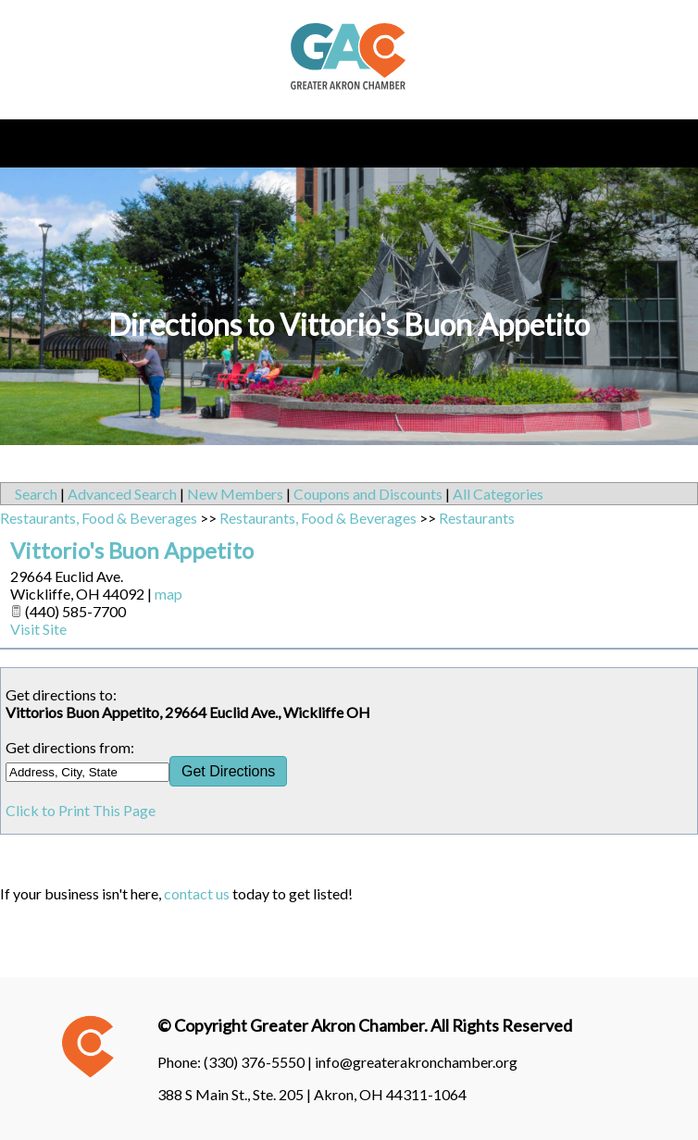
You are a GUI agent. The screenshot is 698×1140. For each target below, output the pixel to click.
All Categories (498, 493)
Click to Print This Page (81, 810)
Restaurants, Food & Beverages (98, 518)
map (168, 593)
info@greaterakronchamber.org (416, 1062)
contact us (197, 893)
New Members (235, 493)
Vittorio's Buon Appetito (132, 550)
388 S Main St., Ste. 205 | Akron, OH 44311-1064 (312, 1094)
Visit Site (38, 629)
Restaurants (477, 518)
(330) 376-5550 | (259, 1062)
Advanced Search (122, 493)
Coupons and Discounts (367, 493)
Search (36, 493)
